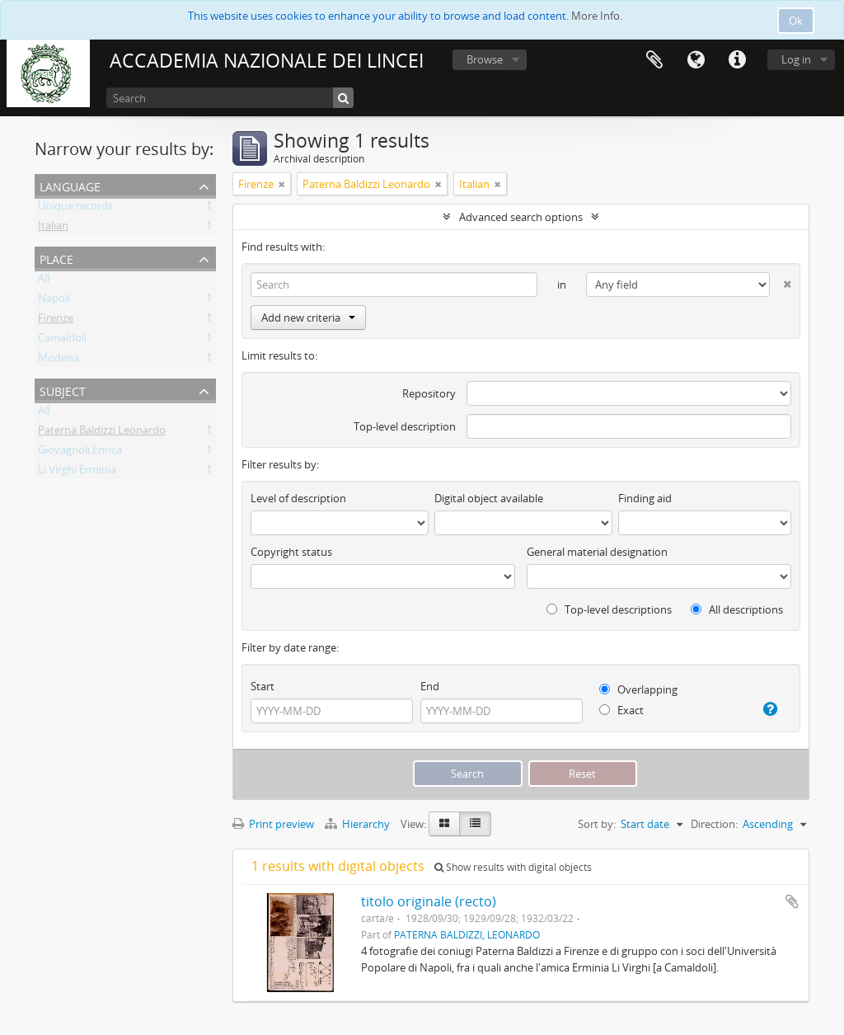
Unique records (75, 208)
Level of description (298, 498)
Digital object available (488, 498)
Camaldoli (62, 340)
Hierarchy (358, 823)
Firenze (55, 320)
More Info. (596, 15)
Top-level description (405, 426)
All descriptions (737, 609)
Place (56, 258)
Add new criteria (308, 317)
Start (262, 686)
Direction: (714, 823)
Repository (429, 393)
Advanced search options (521, 216)
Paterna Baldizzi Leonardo (102, 433)
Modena (58, 360)
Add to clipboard (792, 901)
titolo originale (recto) (428, 901)
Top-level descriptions (609, 609)
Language (695, 60)
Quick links (736, 60)
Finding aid (645, 498)
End (429, 686)
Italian (53, 228)
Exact (621, 710)
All (43, 281)
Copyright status (291, 551)
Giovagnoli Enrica (80, 452)
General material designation (597, 551)
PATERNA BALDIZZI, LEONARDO (467, 934)
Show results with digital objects (513, 867)
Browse (485, 59)
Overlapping (638, 689)
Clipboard (654, 60)
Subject (63, 390)
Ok (796, 20)
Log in (796, 59)
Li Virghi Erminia (77, 472)
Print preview (273, 823)
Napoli (54, 301)
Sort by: (597, 823)
